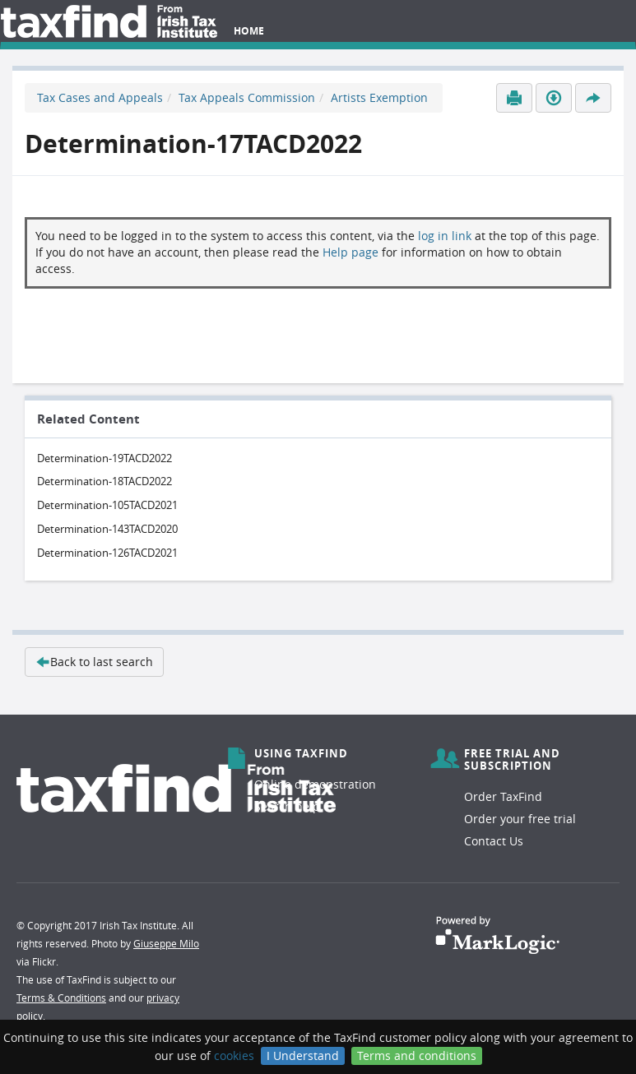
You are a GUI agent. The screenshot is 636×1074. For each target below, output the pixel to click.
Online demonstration (315, 784)
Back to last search (94, 661)
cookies (234, 1055)
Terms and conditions (416, 1055)
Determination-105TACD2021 (107, 505)
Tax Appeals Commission (247, 97)
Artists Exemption (379, 97)
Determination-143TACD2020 (107, 528)
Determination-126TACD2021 (107, 552)
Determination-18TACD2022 (104, 481)
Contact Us (493, 841)
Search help (287, 806)
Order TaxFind (503, 796)
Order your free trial (520, 818)
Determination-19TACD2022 (104, 458)
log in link (444, 235)
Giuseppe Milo (166, 943)
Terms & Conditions (61, 997)
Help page (350, 252)
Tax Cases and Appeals (100, 97)
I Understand (303, 1055)
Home (249, 31)
